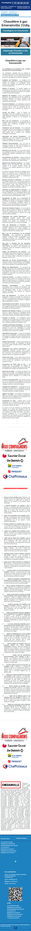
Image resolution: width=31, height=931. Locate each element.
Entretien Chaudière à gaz (23, 8)
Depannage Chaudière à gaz (23, 6)
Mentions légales (5, 838)
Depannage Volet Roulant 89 (8, 843)
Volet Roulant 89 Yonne (7, 842)
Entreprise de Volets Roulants (8, 850)
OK (15, 927)
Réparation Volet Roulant (7, 849)
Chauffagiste (4, 6)
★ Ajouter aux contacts (13, 918)
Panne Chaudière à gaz (6, 8)
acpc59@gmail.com (13, 879)
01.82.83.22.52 (14, 881)
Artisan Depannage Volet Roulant (9, 845)
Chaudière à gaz (12, 6)
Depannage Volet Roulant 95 (8, 852)
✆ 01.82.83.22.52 (20, 3)
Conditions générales (21, 838)
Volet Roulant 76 (5, 847)
